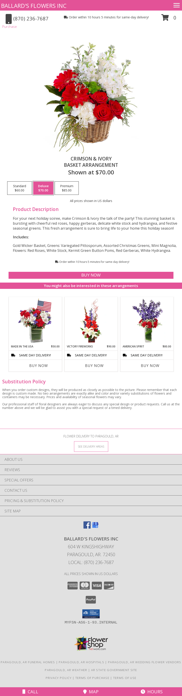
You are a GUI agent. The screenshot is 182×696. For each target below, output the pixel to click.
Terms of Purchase (92, 678)
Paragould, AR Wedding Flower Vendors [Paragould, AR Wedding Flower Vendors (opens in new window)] (144, 662)
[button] (168, 19)
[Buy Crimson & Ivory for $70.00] (91, 275)
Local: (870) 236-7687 (91, 562)
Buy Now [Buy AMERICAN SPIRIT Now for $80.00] (150, 365)
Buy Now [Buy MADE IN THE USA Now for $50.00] (38, 365)
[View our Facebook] (87, 527)
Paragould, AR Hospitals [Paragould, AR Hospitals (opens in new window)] (81, 662)
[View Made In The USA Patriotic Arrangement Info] (35, 320)
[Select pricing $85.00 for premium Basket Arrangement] (67, 188)
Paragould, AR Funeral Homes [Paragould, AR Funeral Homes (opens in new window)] (28, 662)
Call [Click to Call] (30, 692)
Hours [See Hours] (152, 692)
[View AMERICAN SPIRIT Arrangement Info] (147, 320)
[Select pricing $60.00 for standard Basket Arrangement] (19, 188)
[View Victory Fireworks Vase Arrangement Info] (91, 320)
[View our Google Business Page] (95, 527)
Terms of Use (125, 678)
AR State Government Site (114, 670)
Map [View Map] (91, 692)
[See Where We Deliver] (91, 446)
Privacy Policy (59, 678)
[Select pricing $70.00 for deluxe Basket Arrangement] (43, 188)
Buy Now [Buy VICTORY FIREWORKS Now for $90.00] (94, 365)
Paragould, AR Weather (66, 670)
